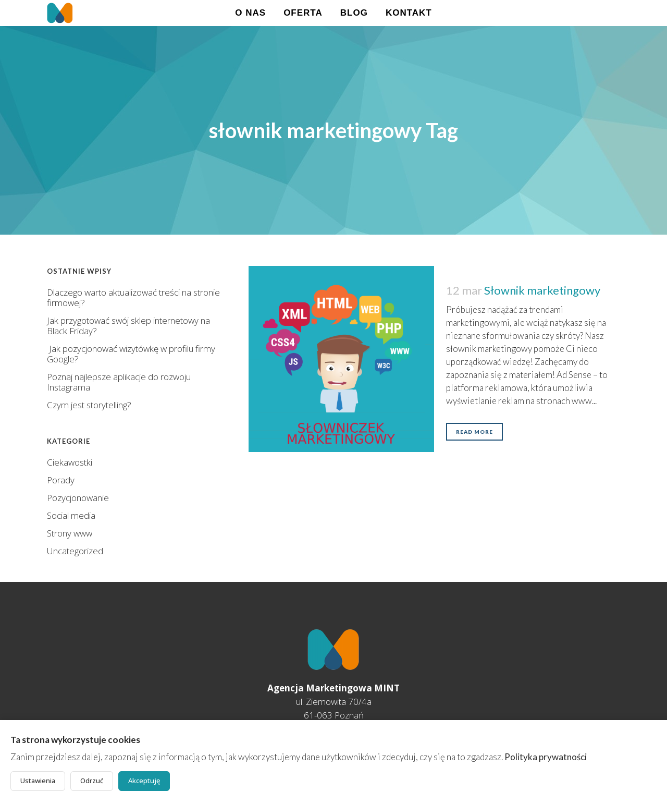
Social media (71, 515)
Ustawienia (37, 780)
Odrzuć (91, 780)
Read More (474, 432)
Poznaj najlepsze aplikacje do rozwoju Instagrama (119, 382)
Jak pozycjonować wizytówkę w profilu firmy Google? (131, 354)
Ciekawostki (69, 462)
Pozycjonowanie (78, 498)
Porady (61, 480)
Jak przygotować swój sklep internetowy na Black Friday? (128, 325)
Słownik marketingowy (542, 290)
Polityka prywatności (545, 756)
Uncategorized (75, 551)
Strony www (69, 533)
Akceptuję (144, 780)
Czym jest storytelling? (89, 405)
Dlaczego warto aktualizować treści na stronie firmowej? (133, 297)
